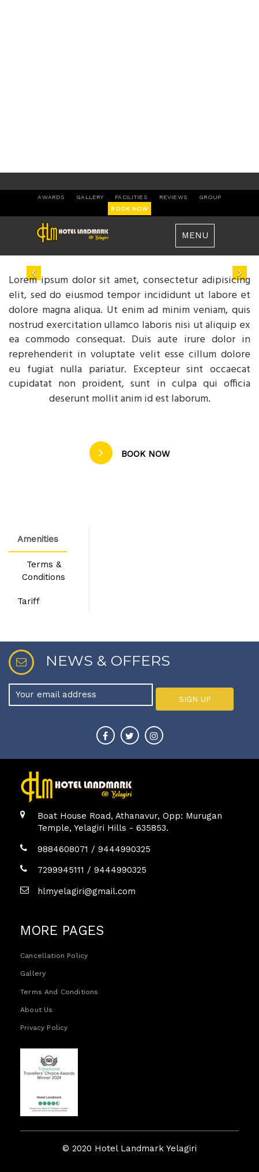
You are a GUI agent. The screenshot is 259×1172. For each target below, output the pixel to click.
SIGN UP (195, 699)
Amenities (37, 539)
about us (36, 1010)
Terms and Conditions (59, 992)
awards (51, 197)
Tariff (28, 601)
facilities (131, 197)
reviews (173, 197)
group (210, 197)
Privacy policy (43, 1028)
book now (129, 208)
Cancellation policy (54, 956)
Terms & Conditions (43, 570)
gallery (89, 197)
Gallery (33, 973)
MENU (195, 235)
